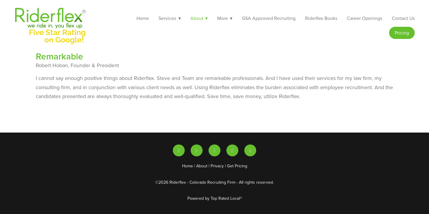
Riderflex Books (321, 18)
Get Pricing (237, 166)
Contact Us (403, 18)
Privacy (217, 166)
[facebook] (250, 150)
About (201, 166)
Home (142, 18)
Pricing (402, 32)
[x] (214, 150)
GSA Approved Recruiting (269, 18)
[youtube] (197, 150)
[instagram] (232, 150)
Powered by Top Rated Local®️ (214, 198)
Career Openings (364, 18)
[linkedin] (179, 150)
